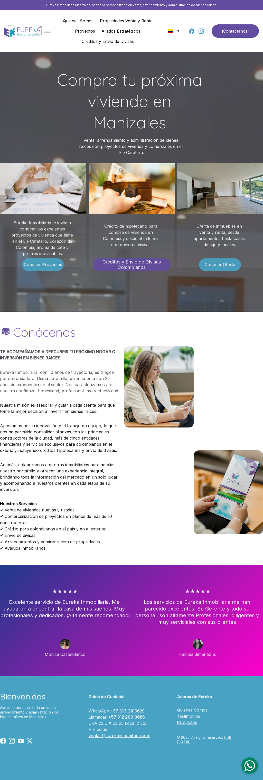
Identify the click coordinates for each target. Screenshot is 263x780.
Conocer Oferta (220, 266)
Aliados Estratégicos (120, 31)
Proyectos (85, 31)
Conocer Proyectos (43, 266)
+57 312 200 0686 (126, 722)
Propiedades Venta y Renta (126, 20)
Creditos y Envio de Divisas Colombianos (131, 266)
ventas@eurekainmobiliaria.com (119, 740)
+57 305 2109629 (127, 715)
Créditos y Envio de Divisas (108, 41)
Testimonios (188, 720)
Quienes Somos (78, 20)
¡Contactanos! (235, 31)
